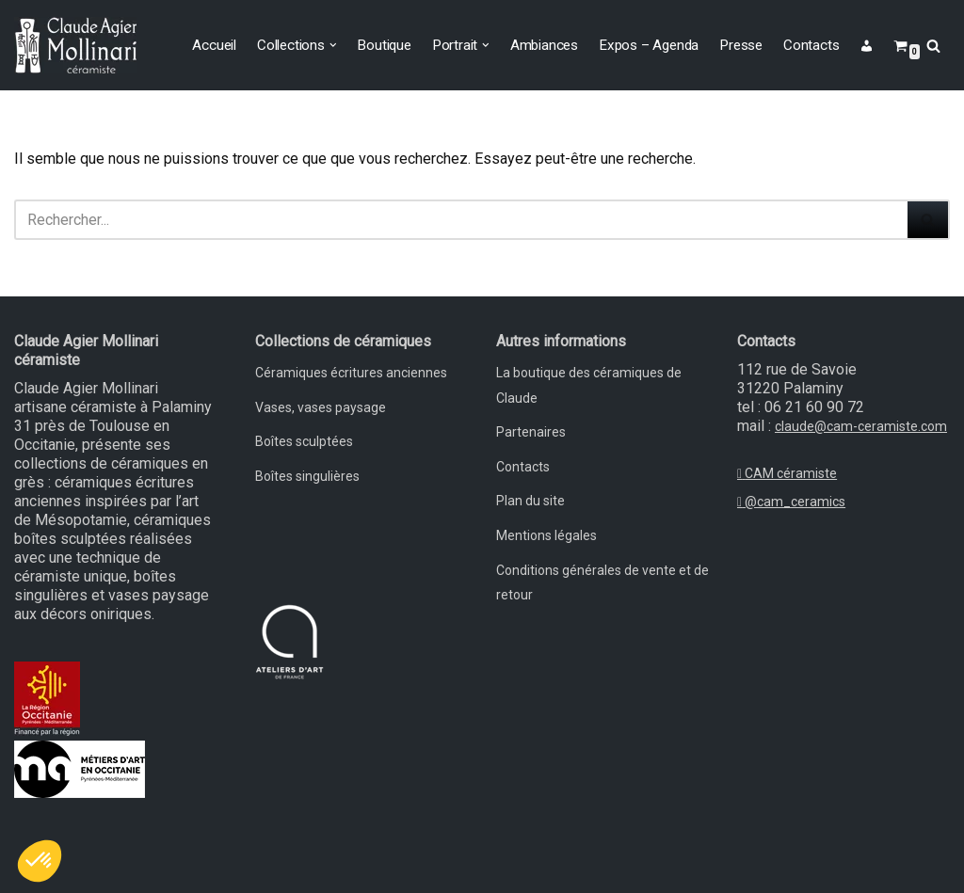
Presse (741, 45)
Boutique (383, 45)
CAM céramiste (787, 473)
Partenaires (531, 431)
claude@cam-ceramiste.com (861, 426)
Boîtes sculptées (304, 441)
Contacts (811, 45)
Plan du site (530, 500)
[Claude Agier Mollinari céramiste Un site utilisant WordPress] (75, 45)
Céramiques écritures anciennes (351, 372)
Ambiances (544, 45)
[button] (333, 45)
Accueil (214, 45)
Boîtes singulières (307, 476)
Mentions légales (546, 535)
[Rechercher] (933, 46)
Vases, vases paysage (320, 407)
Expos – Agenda (649, 45)
